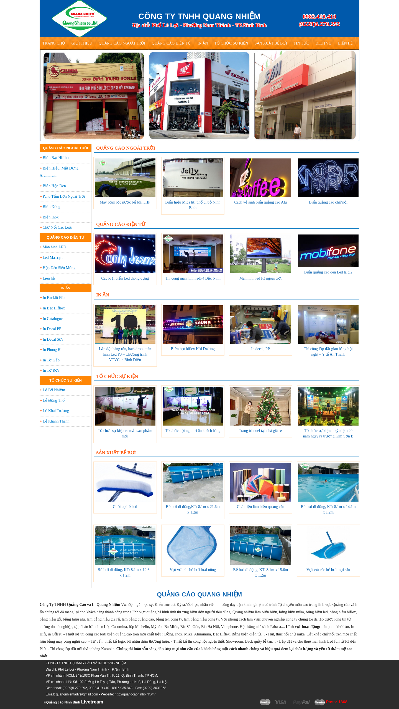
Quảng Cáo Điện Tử (171, 43)
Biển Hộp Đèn (54, 186)
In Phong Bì (52, 350)
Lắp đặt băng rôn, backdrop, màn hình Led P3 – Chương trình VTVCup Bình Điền (125, 354)
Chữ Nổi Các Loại (57, 227)
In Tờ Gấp (51, 360)
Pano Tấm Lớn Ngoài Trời (64, 196)
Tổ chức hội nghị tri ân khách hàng (193, 431)
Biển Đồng (51, 207)
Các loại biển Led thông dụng (125, 278)
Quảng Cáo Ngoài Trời (122, 43)
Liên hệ (345, 43)
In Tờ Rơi (51, 370)
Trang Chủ (53, 43)
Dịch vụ (324, 43)
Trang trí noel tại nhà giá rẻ (260, 431)
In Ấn (203, 43)
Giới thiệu (81, 43)
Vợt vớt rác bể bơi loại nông (193, 570)
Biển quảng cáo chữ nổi (328, 202)
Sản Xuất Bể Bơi (271, 43)
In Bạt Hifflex (54, 308)
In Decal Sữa (53, 339)
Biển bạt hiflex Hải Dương (193, 349)
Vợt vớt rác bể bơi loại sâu (328, 570)
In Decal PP (52, 329)
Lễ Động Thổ (54, 400)
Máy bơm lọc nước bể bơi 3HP (125, 202)
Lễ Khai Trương (56, 411)
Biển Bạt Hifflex (56, 158)
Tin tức (301, 43)
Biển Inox (50, 217)
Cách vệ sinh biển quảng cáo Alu (260, 202)
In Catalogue (53, 319)
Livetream (92, 702)
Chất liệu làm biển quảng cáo (260, 507)
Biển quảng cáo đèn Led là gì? (328, 272)
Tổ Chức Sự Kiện (231, 43)
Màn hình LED (54, 247)
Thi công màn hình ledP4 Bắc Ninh (193, 278)
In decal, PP (260, 349)
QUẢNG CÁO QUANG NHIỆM (199, 594)
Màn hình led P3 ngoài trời (260, 278)
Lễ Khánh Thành (56, 421)
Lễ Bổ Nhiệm (54, 390)
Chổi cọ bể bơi (125, 507)
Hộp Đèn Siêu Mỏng (59, 268)
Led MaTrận (53, 258)
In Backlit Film (54, 298)
